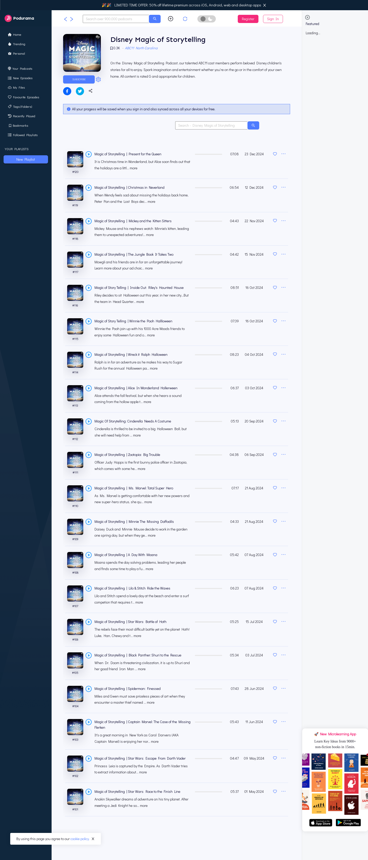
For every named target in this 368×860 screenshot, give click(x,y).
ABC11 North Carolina (142, 48)
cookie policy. (80, 838)
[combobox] (116, 19)
